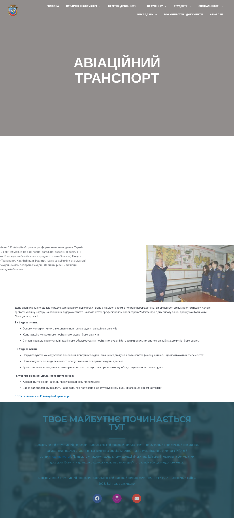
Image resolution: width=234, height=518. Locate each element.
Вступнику (156, 6)
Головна (52, 6)
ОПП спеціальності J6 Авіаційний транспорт (42, 396)
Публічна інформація (83, 6)
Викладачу (147, 14)
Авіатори (216, 14)
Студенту (182, 6)
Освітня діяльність (124, 6)
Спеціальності (210, 6)
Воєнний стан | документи (183, 14)
